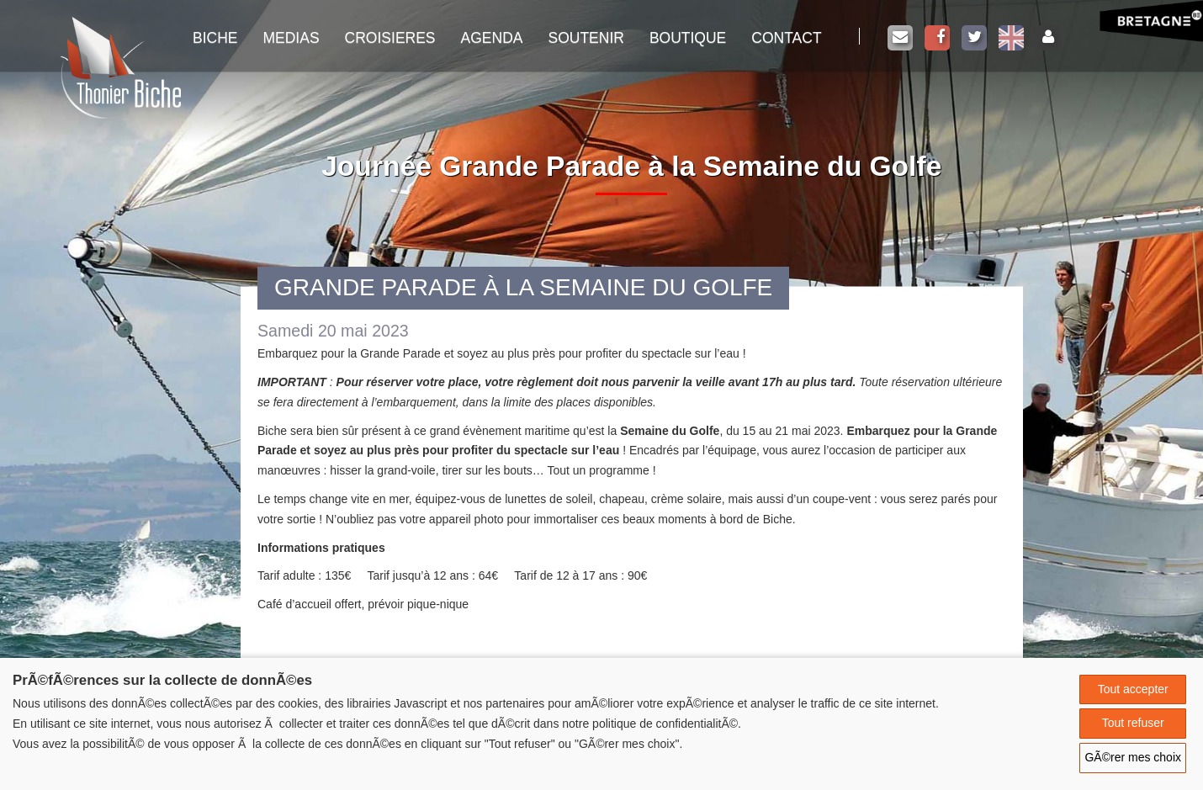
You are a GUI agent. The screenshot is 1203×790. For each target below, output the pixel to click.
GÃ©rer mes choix (1132, 757)
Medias (290, 37)
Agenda (492, 37)
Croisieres (390, 37)
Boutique (687, 37)
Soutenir (585, 37)
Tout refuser (1133, 722)
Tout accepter (1133, 689)
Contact (786, 37)
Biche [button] (215, 37)
